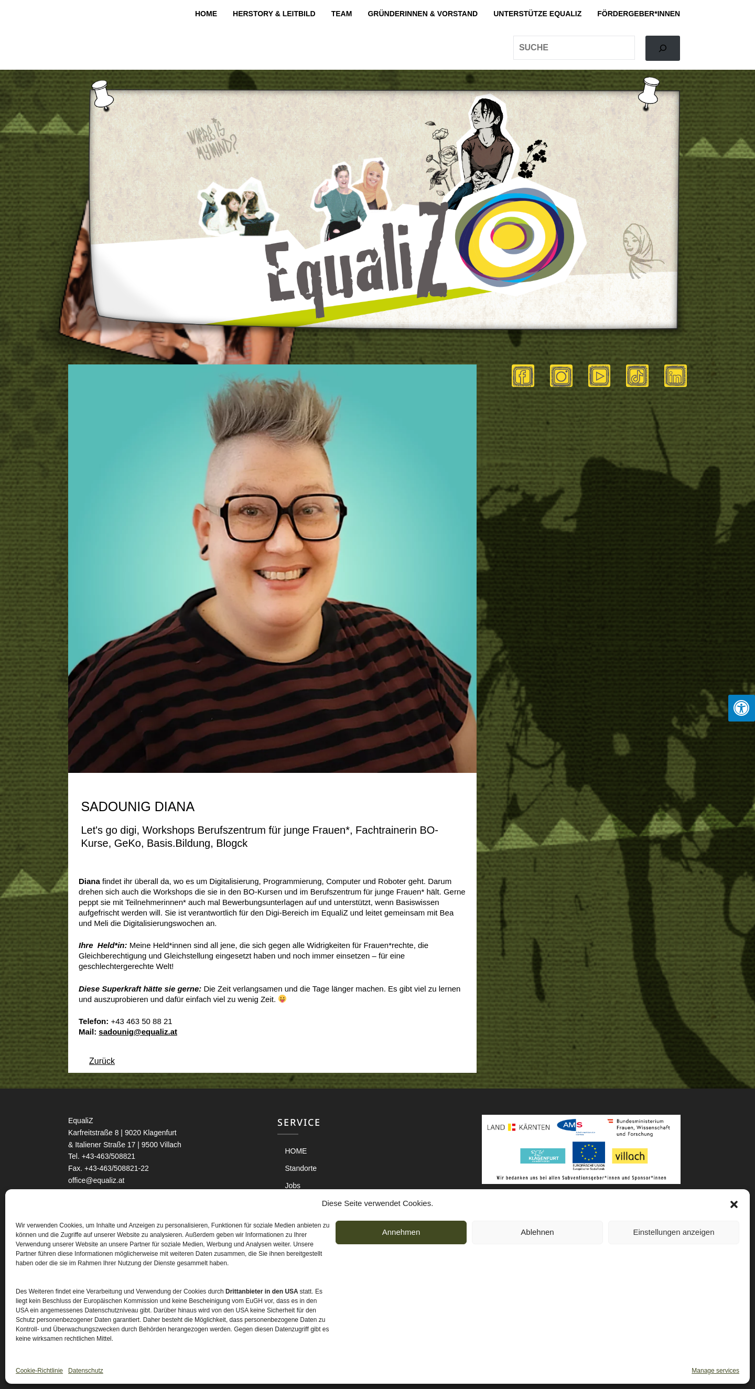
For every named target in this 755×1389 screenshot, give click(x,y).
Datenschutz (85, 1370)
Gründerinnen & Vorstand (423, 13)
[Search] (662, 48)
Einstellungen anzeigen (673, 1232)
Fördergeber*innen (638, 13)
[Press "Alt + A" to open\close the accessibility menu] (741, 708)
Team (341, 13)
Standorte (301, 1168)
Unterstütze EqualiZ (537, 13)
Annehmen (401, 1232)
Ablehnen (537, 1232)
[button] (734, 1203)
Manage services (715, 1370)
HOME (206, 13)
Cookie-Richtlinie (39, 1370)
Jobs (292, 1185)
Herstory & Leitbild (274, 13)
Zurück (102, 1061)
